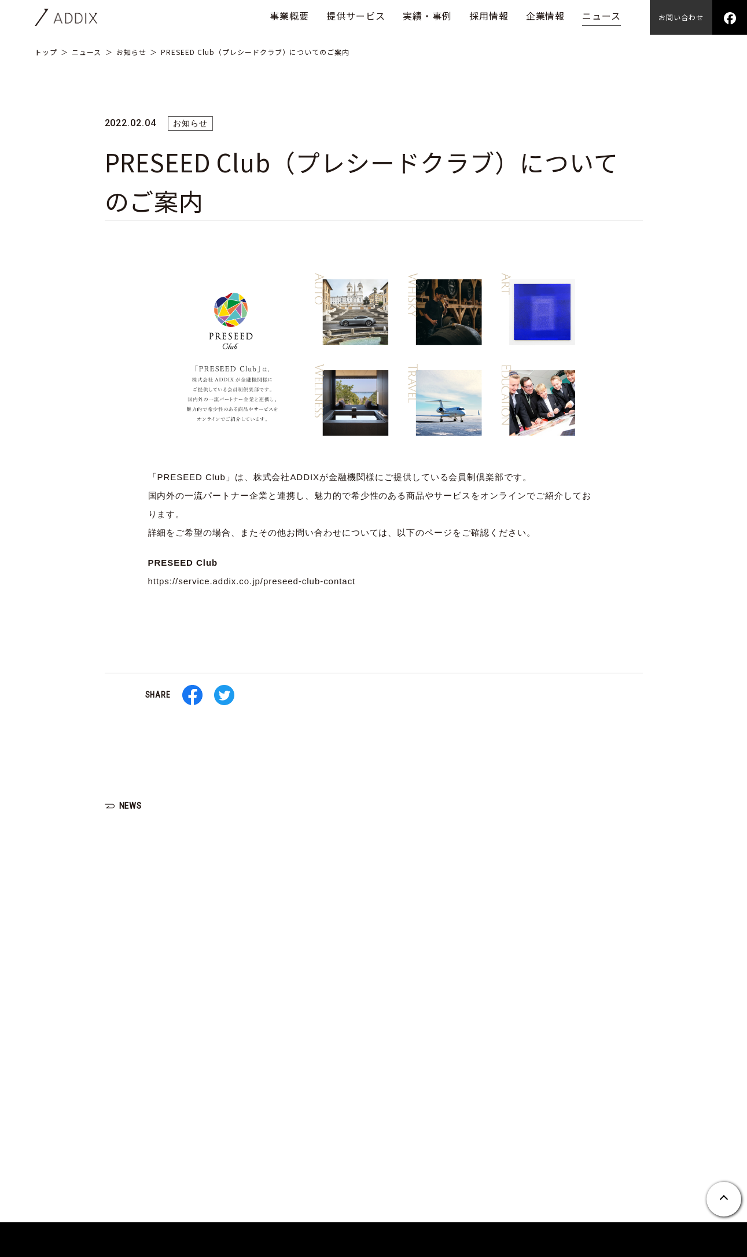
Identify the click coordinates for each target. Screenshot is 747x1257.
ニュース (601, 16)
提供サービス (355, 16)
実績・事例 (427, 16)
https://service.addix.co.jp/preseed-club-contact (252, 581)
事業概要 (289, 16)
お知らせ (131, 52)
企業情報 (545, 16)
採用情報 (489, 16)
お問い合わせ (681, 17)
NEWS (131, 805)
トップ (46, 52)
